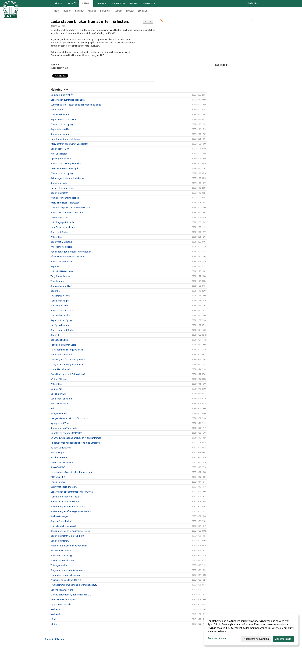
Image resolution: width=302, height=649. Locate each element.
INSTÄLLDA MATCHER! (62, 462)
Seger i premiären (59, 193)
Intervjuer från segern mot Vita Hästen (69, 144)
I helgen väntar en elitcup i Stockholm (69, 418)
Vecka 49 (55, 609)
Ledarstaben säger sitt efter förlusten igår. (72, 472)
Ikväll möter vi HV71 (60, 295)
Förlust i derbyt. (58, 482)
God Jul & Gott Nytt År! (62, 95)
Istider (54, 624)
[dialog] (251, 630)
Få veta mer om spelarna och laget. (68, 256)
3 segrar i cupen (59, 413)
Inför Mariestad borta (61, 246)
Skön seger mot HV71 (62, 286)
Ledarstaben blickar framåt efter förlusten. (90, 21)
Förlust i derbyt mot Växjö (63, 344)
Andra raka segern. (60, 516)
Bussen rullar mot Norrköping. (66, 501)
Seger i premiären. (60, 540)
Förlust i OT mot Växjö (62, 261)
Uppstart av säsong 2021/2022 (66, 433)
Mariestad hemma (60, 114)
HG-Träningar (57, 452)
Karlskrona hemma (60, 134)
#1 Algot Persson (59, 457)
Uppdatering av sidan (61, 604)
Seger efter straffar (60, 129)
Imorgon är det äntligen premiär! (67, 364)
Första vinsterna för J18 (62, 560)
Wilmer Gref (56, 237)
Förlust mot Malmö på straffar (66, 163)
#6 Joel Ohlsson (59, 379)
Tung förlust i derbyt (61, 276)
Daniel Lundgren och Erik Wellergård (69, 374)
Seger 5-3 (55, 291)
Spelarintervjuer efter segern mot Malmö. (71, 511)
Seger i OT (56, 335)
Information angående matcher (66, 575)
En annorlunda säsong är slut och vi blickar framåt (76, 438)
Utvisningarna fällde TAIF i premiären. (69, 359)
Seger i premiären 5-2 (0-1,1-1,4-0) (67, 536)
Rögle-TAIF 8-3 (58, 467)
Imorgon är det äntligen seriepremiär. (69, 545)
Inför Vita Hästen (59, 153)
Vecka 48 (55, 614)
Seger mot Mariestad (61, 242)
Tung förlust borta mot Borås (65, 139)
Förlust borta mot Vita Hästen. (66, 496)
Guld (53, 408)
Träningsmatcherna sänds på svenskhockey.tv (74, 585)
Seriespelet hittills (59, 340)
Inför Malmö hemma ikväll (63, 526)
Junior (86, 3)
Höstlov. (55, 619)
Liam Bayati (56, 389)
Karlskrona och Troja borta (64, 428)
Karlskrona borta (59, 183)
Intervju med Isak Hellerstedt (65, 202)
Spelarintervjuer (58, 393)
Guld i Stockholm (59, 403)
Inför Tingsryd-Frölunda (62, 222)
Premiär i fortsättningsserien (65, 198)
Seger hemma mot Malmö (64, 119)
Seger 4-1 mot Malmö (61, 521)
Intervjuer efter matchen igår (65, 168)
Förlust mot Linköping (62, 124)
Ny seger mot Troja (60, 423)
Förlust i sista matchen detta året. (67, 212)
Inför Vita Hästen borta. (62, 271)
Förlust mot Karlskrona (62, 310)
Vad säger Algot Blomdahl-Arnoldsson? (71, 251)
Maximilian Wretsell (60, 369)
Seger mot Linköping (61, 320)
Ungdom (101, 3)
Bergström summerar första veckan (68, 570)
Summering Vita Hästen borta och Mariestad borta (76, 104)
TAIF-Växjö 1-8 (58, 477)
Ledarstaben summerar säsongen (68, 100)
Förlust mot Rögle (60, 300)
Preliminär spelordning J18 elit (66, 580)
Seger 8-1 (55, 266)
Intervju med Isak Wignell (63, 599)
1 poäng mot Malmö (61, 158)
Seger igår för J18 (60, 149)
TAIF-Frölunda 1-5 (59, 217)
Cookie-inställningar (54, 639)
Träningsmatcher (59, 565)
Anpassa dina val (217, 638)
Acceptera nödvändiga (256, 638)
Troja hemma (57, 281)
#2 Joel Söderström (61, 447)
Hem (58, 3)
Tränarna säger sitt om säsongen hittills (70, 207)
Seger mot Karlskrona (61, 354)
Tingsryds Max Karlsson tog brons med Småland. (75, 442)
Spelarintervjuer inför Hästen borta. (68, 506)
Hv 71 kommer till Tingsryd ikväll (67, 349)
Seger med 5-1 (58, 109)
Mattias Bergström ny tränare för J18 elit (71, 594)
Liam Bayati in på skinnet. (63, 227)
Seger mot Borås (59, 232)
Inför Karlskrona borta (62, 315)
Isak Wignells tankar (61, 550)
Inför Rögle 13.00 (59, 305)
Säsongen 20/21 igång (62, 589)
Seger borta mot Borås (62, 330)
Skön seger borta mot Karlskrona (67, 178)
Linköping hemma (60, 325)
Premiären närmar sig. (61, 555)
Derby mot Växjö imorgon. (64, 487)
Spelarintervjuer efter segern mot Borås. (70, 531)
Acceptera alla (283, 638)
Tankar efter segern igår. (63, 188)
